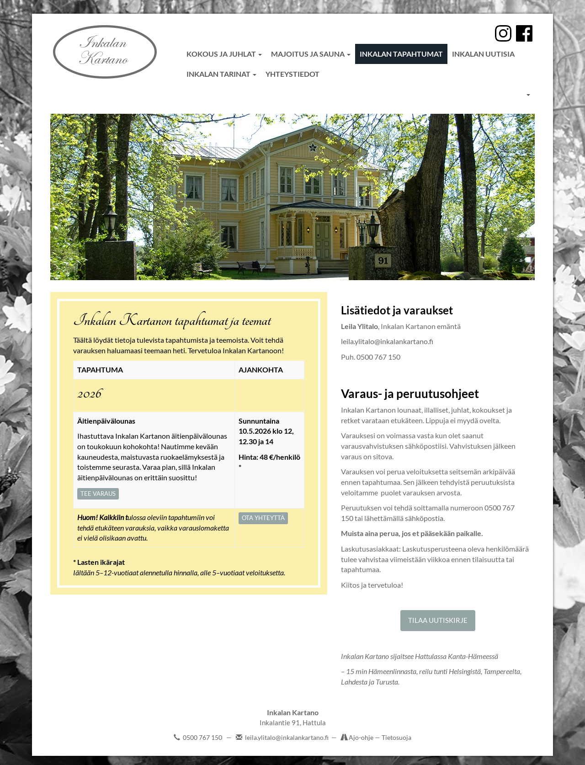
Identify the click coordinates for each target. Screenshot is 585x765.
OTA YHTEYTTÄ (263, 517)
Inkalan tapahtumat (401, 53)
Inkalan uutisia (483, 53)
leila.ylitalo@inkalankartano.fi (387, 341)
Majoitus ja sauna (311, 53)
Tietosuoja (396, 737)
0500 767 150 (378, 356)
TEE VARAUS (98, 493)
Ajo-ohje (362, 737)
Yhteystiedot (292, 73)
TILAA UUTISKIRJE (438, 620)
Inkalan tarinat (221, 73)
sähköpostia (424, 518)
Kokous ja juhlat (224, 53)
